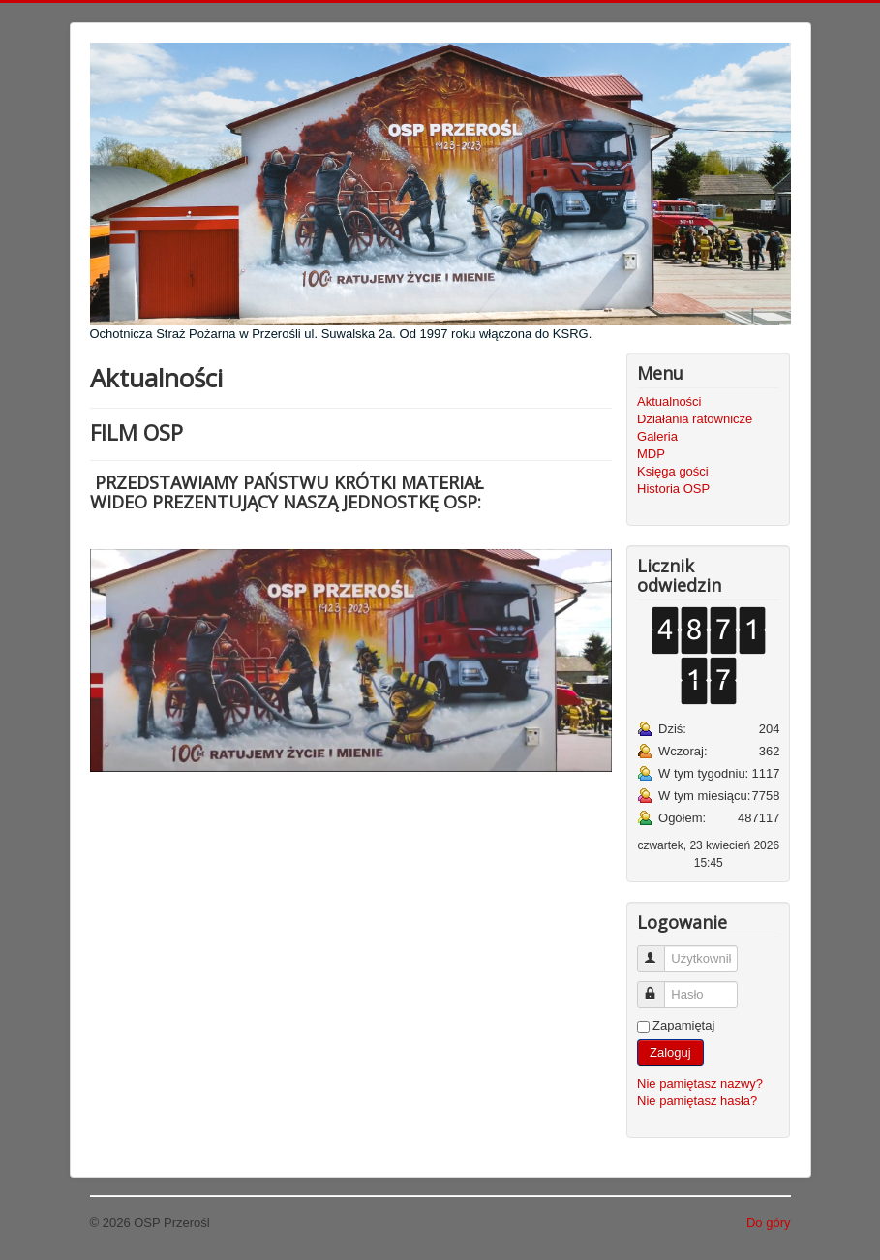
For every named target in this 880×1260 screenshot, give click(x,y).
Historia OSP (673, 488)
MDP (651, 453)
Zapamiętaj (683, 1025)
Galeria (657, 436)
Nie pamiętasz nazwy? (700, 1083)
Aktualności (669, 401)
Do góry (768, 1222)
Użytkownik (659, 950)
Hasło (659, 986)
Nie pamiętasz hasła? (697, 1100)
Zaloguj (670, 1052)
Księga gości (673, 471)
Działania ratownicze (694, 419)
